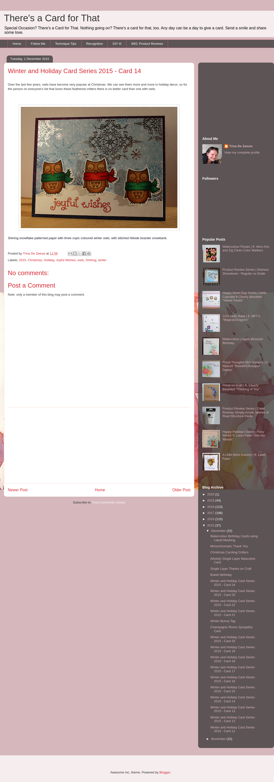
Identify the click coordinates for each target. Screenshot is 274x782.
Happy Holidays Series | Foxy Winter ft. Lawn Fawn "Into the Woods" (243, 435)
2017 (211, 513)
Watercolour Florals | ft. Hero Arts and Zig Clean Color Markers (245, 248)
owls (81, 260)
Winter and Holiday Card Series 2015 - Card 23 (232, 593)
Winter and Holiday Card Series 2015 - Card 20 (232, 639)
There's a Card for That (52, 18)
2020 (211, 494)
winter (102, 260)
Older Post (181, 490)
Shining (91, 260)
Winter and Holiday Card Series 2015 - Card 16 (232, 679)
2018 (211, 507)
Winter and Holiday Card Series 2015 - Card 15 (232, 689)
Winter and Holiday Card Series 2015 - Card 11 (232, 729)
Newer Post (18, 490)
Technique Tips (65, 43)
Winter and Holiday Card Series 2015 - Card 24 (232, 583)
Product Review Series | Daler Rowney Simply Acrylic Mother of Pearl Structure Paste (245, 412)
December (219, 531)
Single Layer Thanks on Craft (230, 568)
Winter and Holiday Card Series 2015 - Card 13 (232, 709)
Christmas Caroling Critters (229, 552)
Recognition (94, 43)
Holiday (49, 260)
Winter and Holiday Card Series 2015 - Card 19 (232, 649)
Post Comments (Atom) (108, 502)
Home (17, 43)
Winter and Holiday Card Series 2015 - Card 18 (232, 659)
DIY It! (117, 43)
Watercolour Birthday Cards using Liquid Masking (234, 538)
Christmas (35, 260)
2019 (211, 500)
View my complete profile (242, 152)
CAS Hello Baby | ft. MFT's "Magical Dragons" (241, 318)
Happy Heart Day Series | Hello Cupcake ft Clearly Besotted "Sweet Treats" (244, 296)
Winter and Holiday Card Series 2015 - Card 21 (232, 613)
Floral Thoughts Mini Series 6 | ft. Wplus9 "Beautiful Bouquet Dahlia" (245, 366)
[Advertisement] (99, 445)
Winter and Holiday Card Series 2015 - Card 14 (232, 699)
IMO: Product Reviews (147, 43)
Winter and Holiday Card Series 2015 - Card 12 (232, 719)
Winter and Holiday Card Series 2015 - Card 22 (232, 603)
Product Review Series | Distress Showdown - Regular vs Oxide (245, 271)
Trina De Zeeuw (240, 146)
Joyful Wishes (66, 260)
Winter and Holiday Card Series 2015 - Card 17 (232, 669)
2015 (22, 260)
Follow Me (38, 43)
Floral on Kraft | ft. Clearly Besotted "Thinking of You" (241, 387)
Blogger (164, 772)
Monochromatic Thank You (229, 546)
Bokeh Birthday (221, 575)
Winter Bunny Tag (222, 621)
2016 (211, 519)
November (219, 739)
